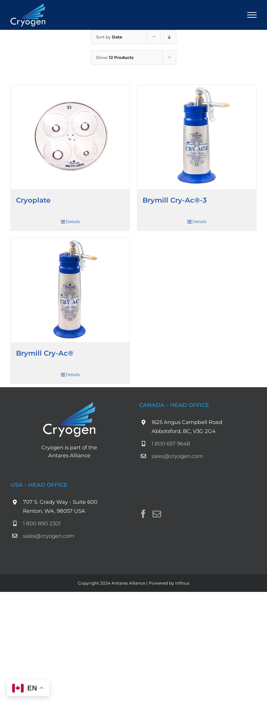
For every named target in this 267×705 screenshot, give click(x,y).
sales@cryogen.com (177, 456)
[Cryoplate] (70, 137)
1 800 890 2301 (41, 523)
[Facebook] (143, 514)
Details (73, 221)
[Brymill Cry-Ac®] (70, 290)
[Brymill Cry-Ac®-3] (196, 137)
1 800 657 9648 (171, 443)
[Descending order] (169, 37)
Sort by (109, 37)
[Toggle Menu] (252, 15)
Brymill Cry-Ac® (44, 353)
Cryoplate (33, 200)
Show (115, 57)
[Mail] (157, 514)
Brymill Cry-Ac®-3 (175, 200)
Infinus (182, 583)
